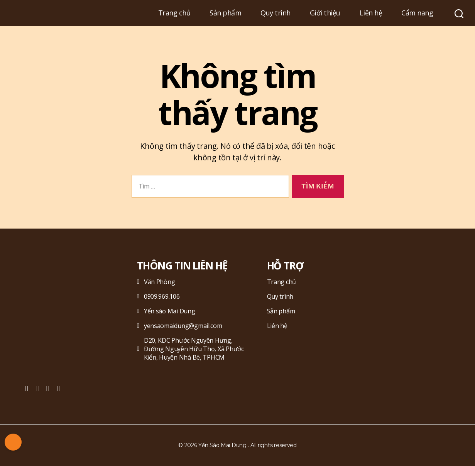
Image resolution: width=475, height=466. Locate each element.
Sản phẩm (225, 13)
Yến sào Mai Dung (166, 311)
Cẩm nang (417, 13)
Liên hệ (371, 13)
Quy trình (275, 13)
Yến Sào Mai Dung (222, 445)
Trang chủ (174, 13)
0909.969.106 (158, 296)
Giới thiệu (325, 13)
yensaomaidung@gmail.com (179, 325)
